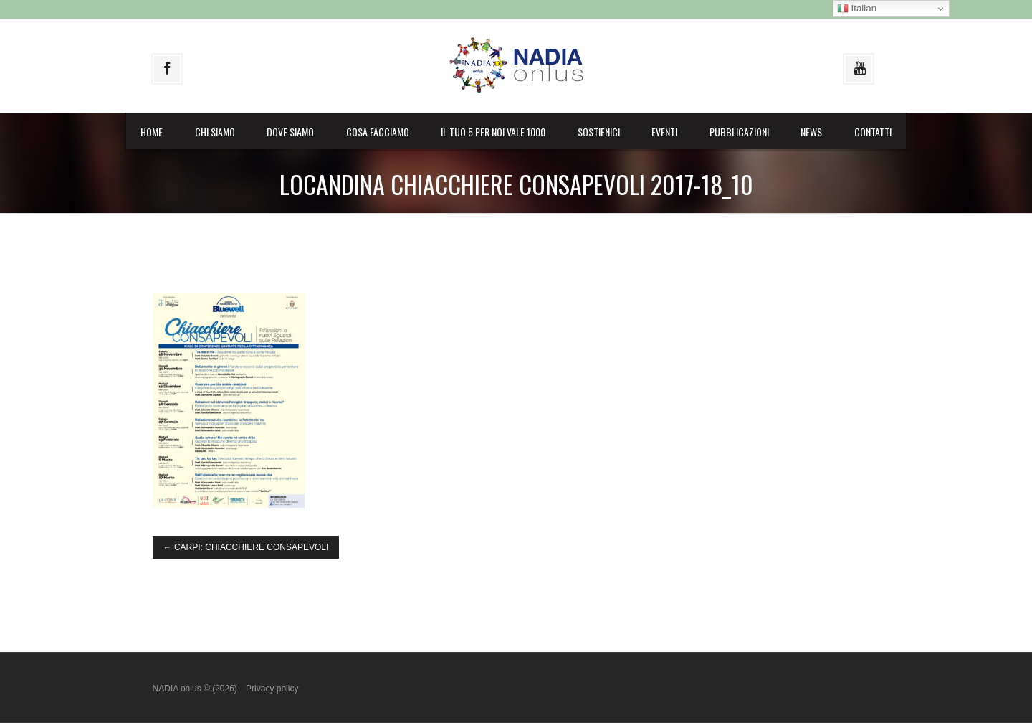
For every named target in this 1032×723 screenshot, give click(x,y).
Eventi (664, 131)
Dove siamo (290, 131)
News (811, 131)
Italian (856, 8)
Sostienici (599, 131)
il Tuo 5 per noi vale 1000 (493, 131)
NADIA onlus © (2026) (196, 689)
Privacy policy (272, 689)
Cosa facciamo (377, 131)
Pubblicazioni (739, 131)
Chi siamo (215, 131)
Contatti (873, 131)
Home (151, 131)
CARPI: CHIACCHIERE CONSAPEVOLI (246, 547)
